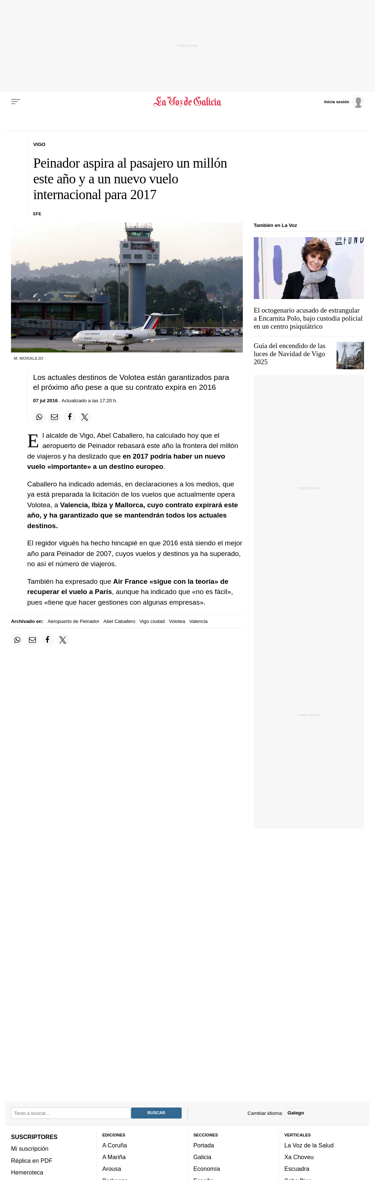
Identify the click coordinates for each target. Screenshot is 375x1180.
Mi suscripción (29, 1149)
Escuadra (297, 1169)
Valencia (198, 621)
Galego (295, 1113)
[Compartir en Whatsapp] (39, 417)
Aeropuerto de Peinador (73, 621)
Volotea (177, 621)
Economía (206, 1169)
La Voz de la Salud (309, 1145)
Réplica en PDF (31, 1160)
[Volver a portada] (187, 101)
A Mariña (114, 1157)
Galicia (202, 1157)
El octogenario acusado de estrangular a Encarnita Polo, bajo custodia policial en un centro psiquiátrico (308, 318)
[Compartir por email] (54, 417)
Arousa (112, 1169)
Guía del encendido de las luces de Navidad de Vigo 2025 (290, 354)
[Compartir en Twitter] (85, 417)
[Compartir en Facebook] (70, 417)
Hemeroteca (27, 1172)
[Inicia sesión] (344, 101)
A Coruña (115, 1145)
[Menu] (15, 101)
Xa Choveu (299, 1157)
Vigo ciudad (152, 621)
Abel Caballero (119, 621)
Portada (203, 1145)
